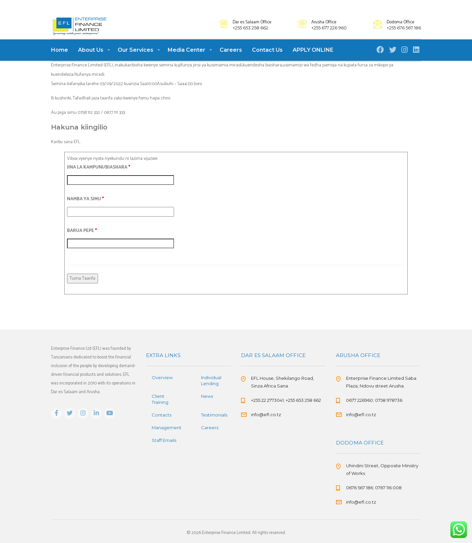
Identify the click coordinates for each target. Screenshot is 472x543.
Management (166, 427)
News (207, 396)
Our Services (135, 60)
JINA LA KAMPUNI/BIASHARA (98, 178)
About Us (90, 60)
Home (59, 60)
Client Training (160, 399)
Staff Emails (164, 440)
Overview (162, 377)
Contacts (161, 415)
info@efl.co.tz (266, 414)
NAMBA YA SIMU (85, 209)
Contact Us (267, 60)
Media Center (186, 60)
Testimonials (214, 415)
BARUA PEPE (82, 241)
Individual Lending (211, 380)
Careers (231, 60)
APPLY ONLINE (313, 60)
